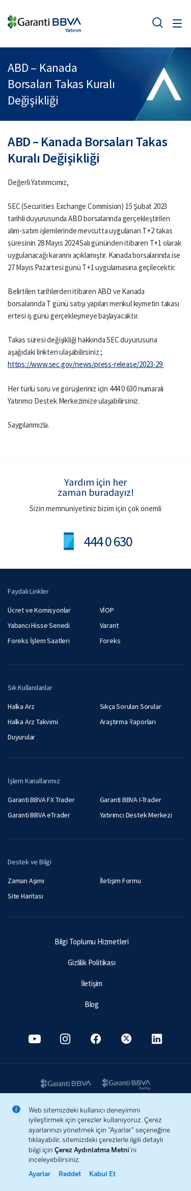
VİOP (107, 610)
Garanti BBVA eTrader (39, 814)
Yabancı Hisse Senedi (39, 625)
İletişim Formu (120, 880)
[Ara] (157, 22)
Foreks (110, 640)
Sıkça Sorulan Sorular (130, 706)
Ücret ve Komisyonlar (39, 610)
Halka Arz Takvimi (33, 721)
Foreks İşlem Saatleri (39, 640)
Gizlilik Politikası (91, 962)
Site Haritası (25, 896)
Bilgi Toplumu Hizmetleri (91, 941)
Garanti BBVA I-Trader (130, 799)
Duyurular (21, 737)
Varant (109, 625)
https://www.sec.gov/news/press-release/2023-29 (86, 364)
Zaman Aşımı (26, 880)
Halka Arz (21, 706)
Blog (92, 1004)
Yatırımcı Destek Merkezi (136, 814)
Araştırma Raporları (128, 721)
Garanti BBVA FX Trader (41, 799)
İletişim (91, 983)
